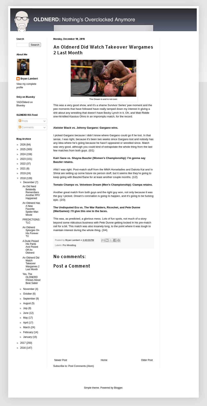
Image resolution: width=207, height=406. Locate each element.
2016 (23, 347)
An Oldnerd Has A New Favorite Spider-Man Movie (31, 209)
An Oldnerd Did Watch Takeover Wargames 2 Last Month (31, 263)
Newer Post (60, 360)
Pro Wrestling (69, 245)
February (28, 332)
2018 (23, 178)
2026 (23, 144)
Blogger (118, 387)
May (25, 317)
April (26, 322)
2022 (23, 163)
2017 (23, 342)
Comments (26, 127)
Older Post (147, 360)
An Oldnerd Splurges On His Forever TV (31, 232)
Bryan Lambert (29, 78)
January (28, 337)
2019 (23, 173)
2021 (23, 168)
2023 (23, 159)
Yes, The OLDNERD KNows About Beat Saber (31, 278)
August (27, 303)
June (26, 313)
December (29, 182)
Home (104, 360)
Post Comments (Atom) (81, 366)
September (29, 298)
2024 (23, 154)
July (25, 308)
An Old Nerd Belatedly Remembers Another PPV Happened (31, 192)
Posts (23, 121)
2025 (23, 149)
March (27, 327)
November (29, 289)
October (28, 293)
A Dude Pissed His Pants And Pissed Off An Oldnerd (31, 247)
